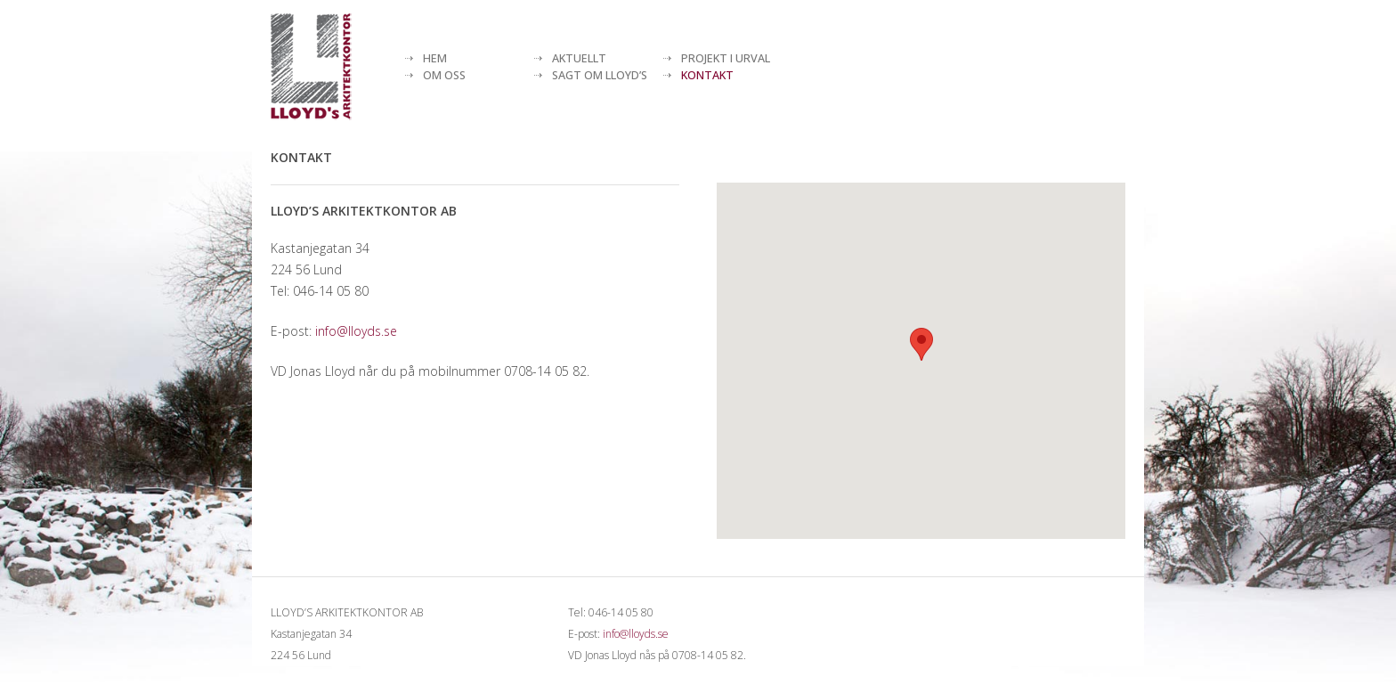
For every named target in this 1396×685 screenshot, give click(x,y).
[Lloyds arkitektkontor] (311, 66)
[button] (921, 344)
